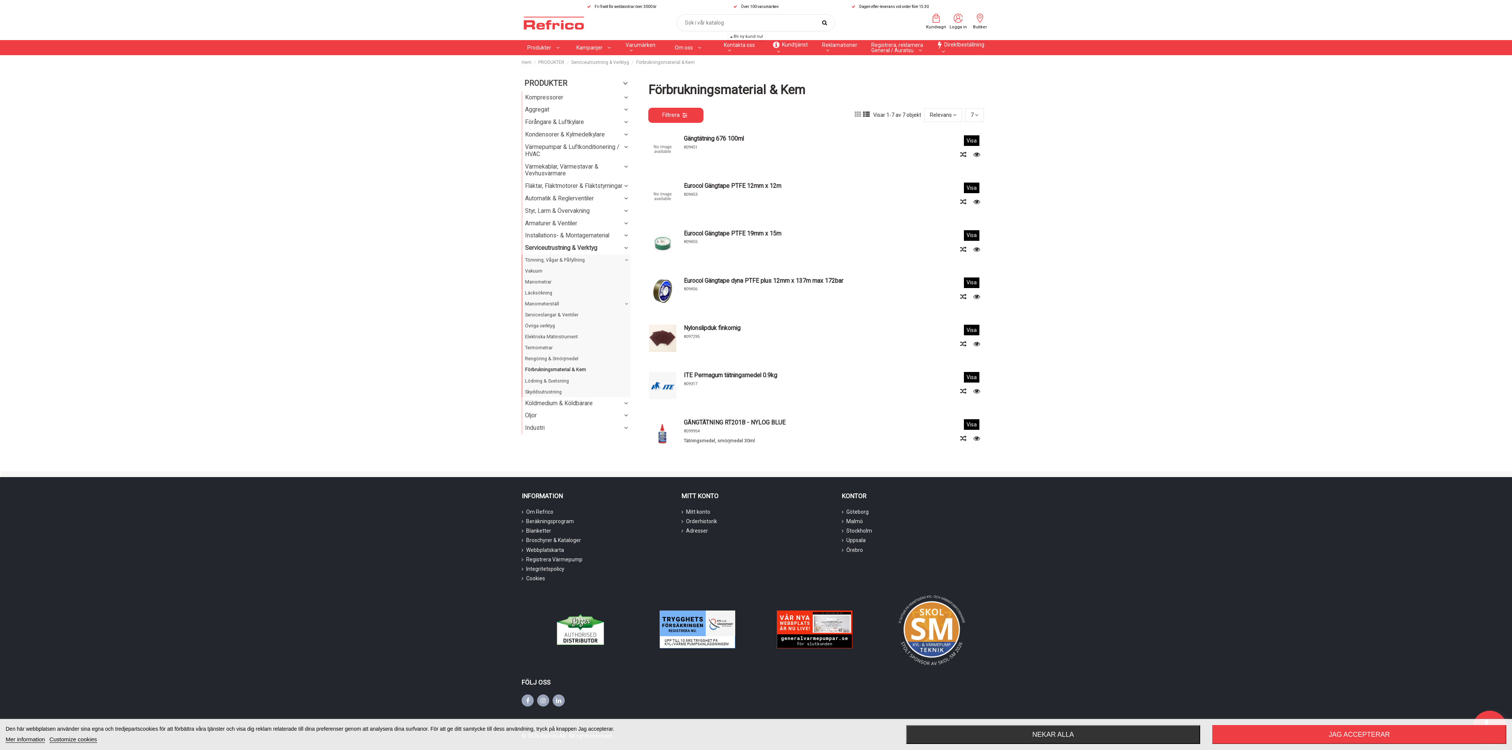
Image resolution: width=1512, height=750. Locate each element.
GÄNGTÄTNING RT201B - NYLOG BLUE (734, 422)
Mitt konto (698, 512)
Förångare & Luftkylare (554, 122)
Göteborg (857, 512)
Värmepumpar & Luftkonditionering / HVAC (572, 150)
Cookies (535, 578)
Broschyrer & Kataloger (553, 540)
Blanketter (538, 531)
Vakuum (533, 271)
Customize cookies (73, 739)
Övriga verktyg (540, 326)
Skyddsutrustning (543, 392)
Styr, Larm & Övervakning (557, 210)
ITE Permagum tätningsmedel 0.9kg (730, 375)
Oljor (531, 415)
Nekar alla (1053, 734)
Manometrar (538, 282)
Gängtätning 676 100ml (714, 138)
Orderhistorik (701, 521)
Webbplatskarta (545, 550)
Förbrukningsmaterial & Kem (555, 369)
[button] (594, 47)
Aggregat (537, 109)
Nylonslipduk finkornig (712, 328)
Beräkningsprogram (550, 521)
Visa (972, 141)
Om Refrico (539, 512)
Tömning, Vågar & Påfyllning (555, 260)
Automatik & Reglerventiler (559, 198)
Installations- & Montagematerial (567, 235)
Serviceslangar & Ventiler (551, 315)
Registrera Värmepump (554, 559)
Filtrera (674, 115)
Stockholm (859, 531)
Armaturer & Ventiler (551, 223)
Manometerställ (542, 304)
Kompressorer (544, 97)
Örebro (854, 550)
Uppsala (856, 540)
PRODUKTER (545, 83)
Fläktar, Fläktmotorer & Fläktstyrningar (574, 185)
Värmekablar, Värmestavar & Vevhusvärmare (561, 170)
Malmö (854, 521)
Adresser (697, 531)
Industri (535, 427)
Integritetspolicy (545, 569)
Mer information (25, 739)
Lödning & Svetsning (547, 381)
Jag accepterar (1359, 734)
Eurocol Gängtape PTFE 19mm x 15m (732, 233)
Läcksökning (538, 293)
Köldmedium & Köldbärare (559, 403)
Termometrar (539, 347)
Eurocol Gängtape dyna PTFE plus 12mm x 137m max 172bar (763, 280)
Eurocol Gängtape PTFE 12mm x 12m (732, 185)
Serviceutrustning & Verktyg (561, 247)
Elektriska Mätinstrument (551, 336)
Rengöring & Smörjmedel (551, 358)
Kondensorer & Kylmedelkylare (565, 134)
